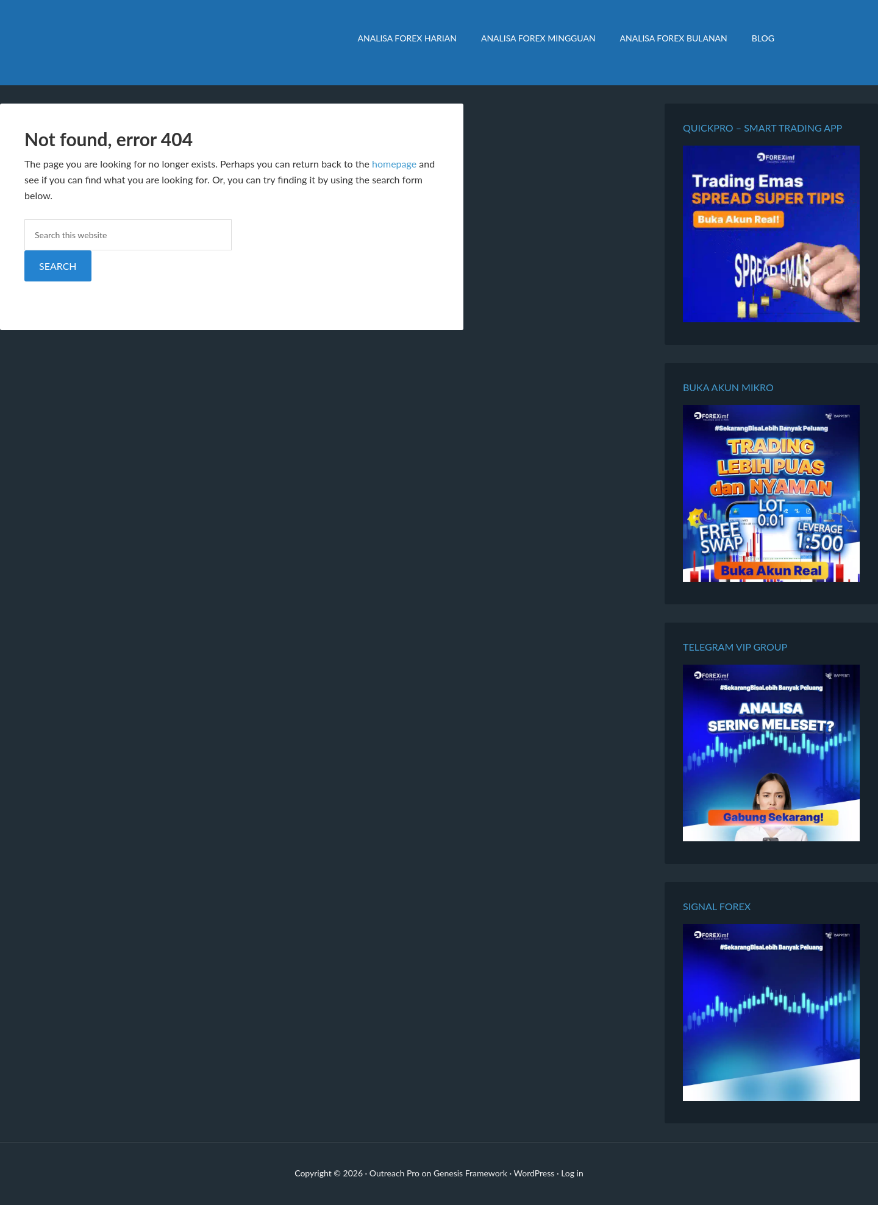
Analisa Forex (195, 42)
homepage (394, 163)
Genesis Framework (470, 1173)
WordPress (534, 1173)
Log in (572, 1173)
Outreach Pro (394, 1173)
